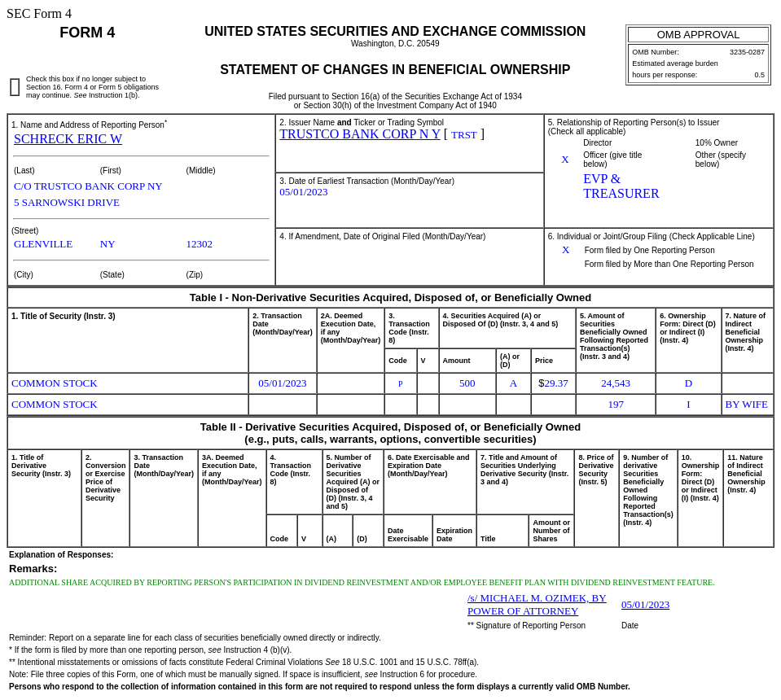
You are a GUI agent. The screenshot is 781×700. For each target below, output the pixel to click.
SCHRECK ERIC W (68, 139)
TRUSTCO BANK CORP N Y (359, 134)
